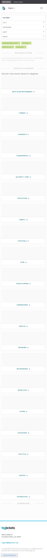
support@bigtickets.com (10, 543)
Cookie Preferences (9, 555)
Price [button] (23, 37)
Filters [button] (7, 18)
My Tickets (6, 2)
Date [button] (23, 32)
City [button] (23, 23)
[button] (11, 8)
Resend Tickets (18, 2)
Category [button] (23, 27)
